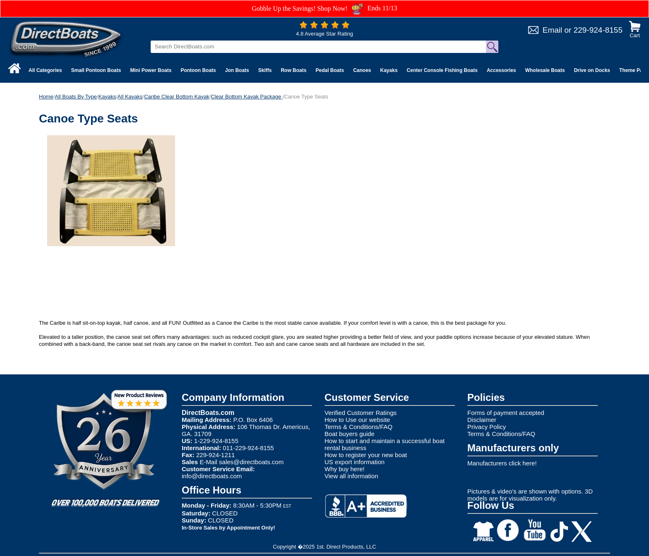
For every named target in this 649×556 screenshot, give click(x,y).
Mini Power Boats (150, 70)
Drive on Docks (592, 70)
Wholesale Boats (545, 70)
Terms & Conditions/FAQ (358, 426)
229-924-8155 (598, 30)
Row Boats (293, 70)
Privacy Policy (486, 426)
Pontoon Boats (198, 70)
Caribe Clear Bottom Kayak (176, 96)
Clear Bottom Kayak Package (246, 96)
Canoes (362, 70)
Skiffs (265, 70)
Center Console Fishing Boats (442, 70)
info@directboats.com (212, 475)
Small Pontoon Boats (96, 70)
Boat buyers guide (349, 433)
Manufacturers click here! (502, 463)
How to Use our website (357, 419)
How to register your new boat (365, 454)
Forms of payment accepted (505, 412)
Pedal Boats (329, 70)
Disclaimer (481, 419)
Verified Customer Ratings (360, 412)
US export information (354, 461)
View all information (351, 475)
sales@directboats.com (251, 461)
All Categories (45, 70)
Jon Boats (237, 70)
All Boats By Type (76, 96)
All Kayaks (130, 96)
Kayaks (389, 70)
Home (46, 96)
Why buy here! (344, 468)
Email (552, 30)
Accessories (501, 70)
